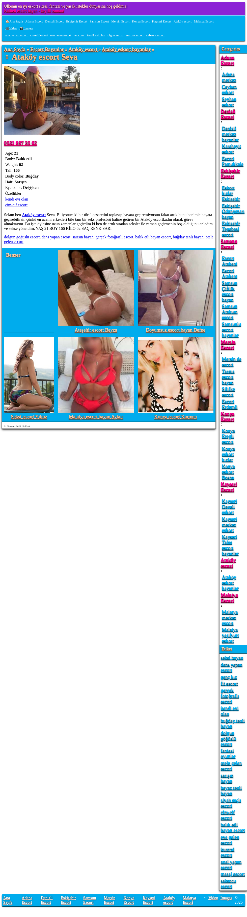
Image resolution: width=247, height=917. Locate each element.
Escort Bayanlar (47, 49)
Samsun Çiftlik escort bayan (229, 291)
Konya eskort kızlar (228, 454)
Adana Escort (34, 21)
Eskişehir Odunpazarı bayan (233, 211)
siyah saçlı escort (231, 802)
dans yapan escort (56, 237)
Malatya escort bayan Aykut (96, 416)
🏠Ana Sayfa (14, 21)
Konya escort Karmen (175, 416)
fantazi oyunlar (228, 753)
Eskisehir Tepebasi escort (231, 228)
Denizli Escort (54, 21)
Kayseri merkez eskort (229, 524)
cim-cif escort (39, 35)
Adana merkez (229, 76)
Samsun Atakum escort (230, 311)
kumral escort (227, 852)
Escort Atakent (229, 260)
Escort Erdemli (230, 404)
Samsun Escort (99, 21)
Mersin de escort (231, 361)
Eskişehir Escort (76, 21)
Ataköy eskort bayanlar (126, 49)
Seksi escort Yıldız (29, 416)
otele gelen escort (231, 765)
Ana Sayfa (14, 49)
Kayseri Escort (161, 21)
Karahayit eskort (231, 148)
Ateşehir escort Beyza (96, 330)
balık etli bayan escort (153, 237)
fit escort (229, 683)
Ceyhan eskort (229, 89)
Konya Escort (141, 21)
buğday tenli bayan (188, 237)
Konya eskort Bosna (228, 471)
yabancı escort (155, 35)
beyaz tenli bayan (231, 790)
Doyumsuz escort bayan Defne (175, 330)
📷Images (26, 28)
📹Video (11, 28)
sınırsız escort (135, 35)
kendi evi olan (96, 35)
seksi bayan (232, 657)
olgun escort (115, 35)
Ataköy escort (182, 21)
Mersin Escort (120, 21)
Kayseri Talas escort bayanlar (230, 545)
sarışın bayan (83, 237)
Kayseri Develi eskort (229, 506)
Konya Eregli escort (228, 436)
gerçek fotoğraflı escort (114, 237)
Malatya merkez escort (230, 617)
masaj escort (233, 873)
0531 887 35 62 (20, 142)
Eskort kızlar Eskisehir (231, 193)
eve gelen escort (60, 35)
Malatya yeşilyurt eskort (230, 635)
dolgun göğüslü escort (22, 237)
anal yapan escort (16, 35)
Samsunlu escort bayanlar (231, 329)
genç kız (79, 35)
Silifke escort (228, 391)
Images (226, 898)
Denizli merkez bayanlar (230, 134)
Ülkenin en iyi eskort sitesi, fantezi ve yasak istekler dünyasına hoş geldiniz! (66, 6)
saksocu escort (228, 883)
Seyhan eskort (229, 101)
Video (213, 898)
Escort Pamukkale (232, 161)
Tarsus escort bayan (228, 376)
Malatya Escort (204, 21)
